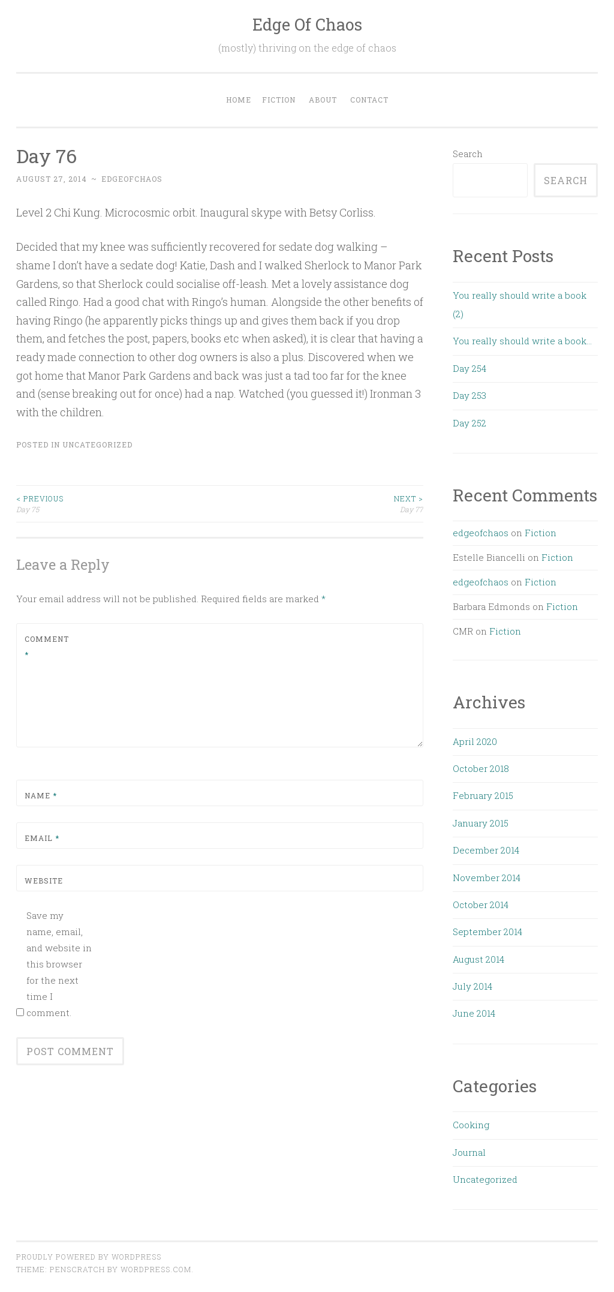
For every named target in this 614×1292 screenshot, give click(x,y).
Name (41, 795)
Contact (369, 99)
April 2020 (475, 741)
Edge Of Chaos (307, 24)
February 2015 (483, 795)
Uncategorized (97, 444)
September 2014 (487, 932)
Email (42, 838)
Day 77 (322, 503)
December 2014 (486, 850)
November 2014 (486, 878)
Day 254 (469, 368)
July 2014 (472, 986)
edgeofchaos (131, 179)
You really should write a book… (522, 341)
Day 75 (118, 503)
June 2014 (474, 1013)
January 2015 (480, 823)
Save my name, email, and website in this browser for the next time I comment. (59, 963)
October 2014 (480, 905)
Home (238, 99)
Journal (469, 1152)
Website (44, 880)
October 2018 (481, 768)
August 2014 (478, 959)
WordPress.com (156, 1269)
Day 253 (469, 395)
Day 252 (469, 423)
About (323, 99)
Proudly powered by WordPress (88, 1256)
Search (468, 154)
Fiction (279, 99)
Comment (47, 646)
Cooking (471, 1125)
